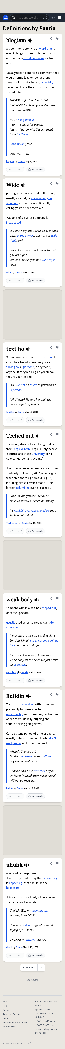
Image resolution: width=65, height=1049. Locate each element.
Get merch (35, 169)
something (50, 878)
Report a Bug (9, 1026)
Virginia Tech (21, 449)
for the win (23, 134)
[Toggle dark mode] (53, 17)
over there (25, 756)
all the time (44, 357)
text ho (10, 412)
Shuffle (32, 980)
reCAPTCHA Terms (44, 1025)
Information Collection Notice (46, 1003)
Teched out (12, 523)
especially (47, 82)
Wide (8, 272)
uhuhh (9, 947)
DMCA (6, 1018)
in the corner (25, 236)
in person (15, 390)
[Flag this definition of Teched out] (57, 434)
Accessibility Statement (15, 1022)
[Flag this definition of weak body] (57, 598)
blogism (10, 161)
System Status (42, 1009)
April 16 (19, 510)
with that (48, 756)
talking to (12, 367)
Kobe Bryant (17, 144)
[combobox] (29, 17)
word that (45, 49)
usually (10, 622)
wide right (48, 260)
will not (20, 385)
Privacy (6, 1010)
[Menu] (59, 17)
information (38, 198)
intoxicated (13, 222)
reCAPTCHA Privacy (45, 1021)
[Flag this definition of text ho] (57, 347)
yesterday (20, 665)
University (38, 454)
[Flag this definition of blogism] (57, 38)
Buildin (9, 788)
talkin (33, 385)
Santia (21, 161)
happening (15, 883)
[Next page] (41, 967)
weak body (12, 672)
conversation (26, 704)
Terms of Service (12, 1014)
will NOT (27, 925)
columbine (22, 488)
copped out (48, 608)
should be (43, 510)
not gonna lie (26, 120)
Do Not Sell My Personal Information (47, 1031)
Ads (5, 1002)
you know (36, 640)
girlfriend (28, 367)
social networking (34, 58)
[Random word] (45, 18)
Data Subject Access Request (45, 1015)
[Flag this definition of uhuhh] (57, 863)
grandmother (40, 910)
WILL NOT (31, 939)
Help (5, 1006)
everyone (31, 510)
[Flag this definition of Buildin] (57, 694)
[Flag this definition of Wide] (57, 183)
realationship (14, 714)
